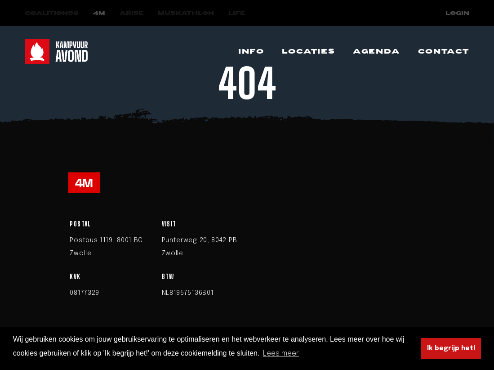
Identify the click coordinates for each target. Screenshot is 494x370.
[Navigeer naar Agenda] (376, 51)
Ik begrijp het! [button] (451, 348)
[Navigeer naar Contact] (443, 51)
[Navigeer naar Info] (251, 51)
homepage (313, 133)
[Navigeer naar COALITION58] (52, 13)
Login (457, 13)
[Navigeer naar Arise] (131, 13)
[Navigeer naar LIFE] (236, 13)
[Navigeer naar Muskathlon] (186, 13)
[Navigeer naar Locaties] (308, 51)
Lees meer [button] (281, 353)
